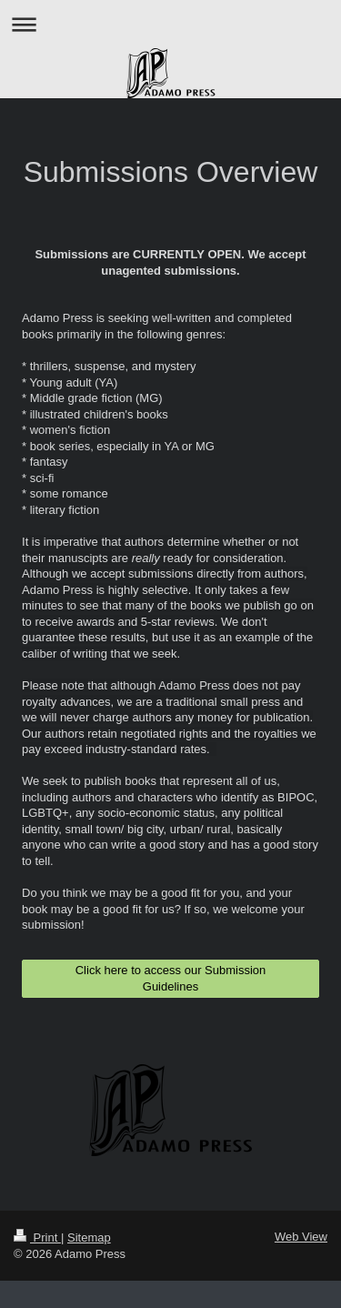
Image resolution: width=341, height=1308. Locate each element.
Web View (301, 1236)
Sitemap (89, 1237)
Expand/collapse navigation (170, 24)
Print (37, 1237)
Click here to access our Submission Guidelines (170, 978)
